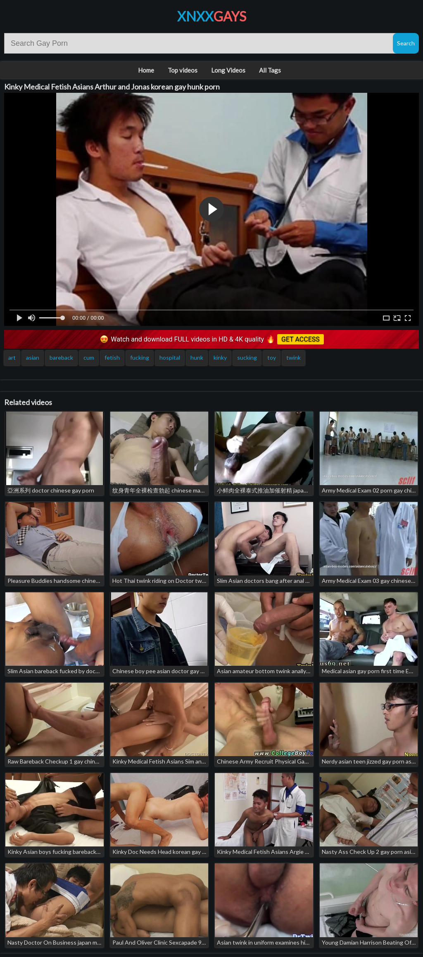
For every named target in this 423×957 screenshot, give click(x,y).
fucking (139, 357)
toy (271, 357)
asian (32, 357)
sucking (247, 357)
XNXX (211, 16)
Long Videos (228, 70)
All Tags (270, 70)
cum (88, 357)
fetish (112, 357)
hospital (169, 357)
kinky (220, 357)
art (12, 357)
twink (293, 357)
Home (146, 70)
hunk (196, 357)
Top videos (182, 70)
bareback (61, 357)
